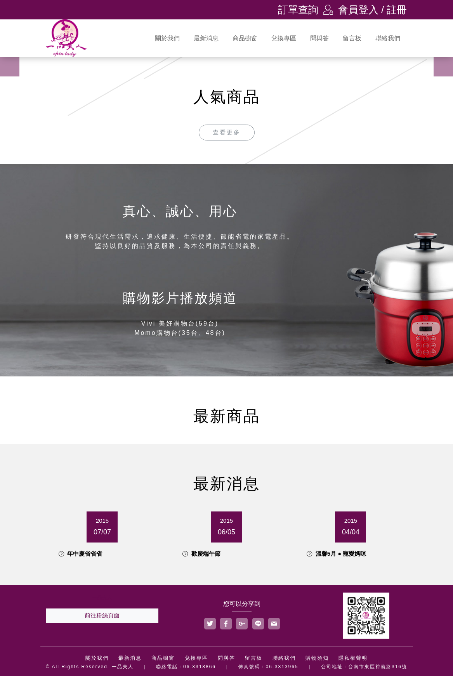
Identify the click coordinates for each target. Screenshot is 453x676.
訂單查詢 (298, 10)
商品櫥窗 (245, 38)
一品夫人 (102, 597)
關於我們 (167, 38)
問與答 (319, 38)
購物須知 (317, 658)
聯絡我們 (387, 38)
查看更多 (227, 132)
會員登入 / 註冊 (365, 10)
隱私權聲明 (353, 658)
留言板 (352, 38)
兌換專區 (283, 38)
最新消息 (206, 38)
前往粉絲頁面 (102, 615)
